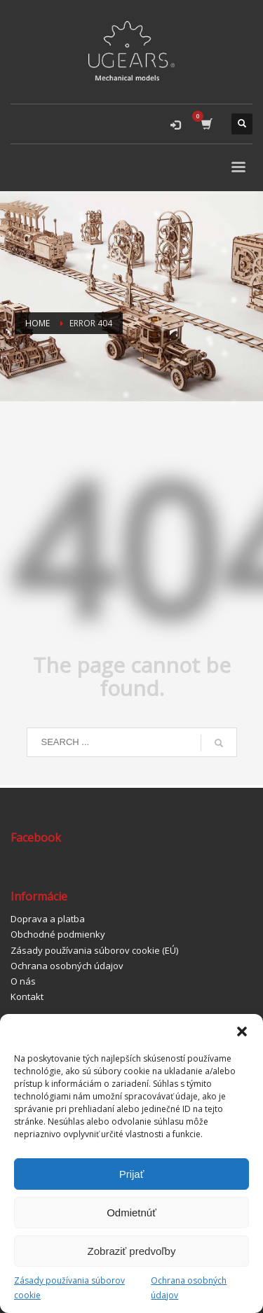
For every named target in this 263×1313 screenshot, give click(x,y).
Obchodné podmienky (58, 934)
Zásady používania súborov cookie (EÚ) (94, 950)
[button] (242, 1031)
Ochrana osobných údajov (189, 1287)
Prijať (131, 1174)
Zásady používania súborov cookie (69, 1287)
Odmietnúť (131, 1212)
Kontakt (27, 996)
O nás (23, 981)
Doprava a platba (48, 918)
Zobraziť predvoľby (132, 1251)
